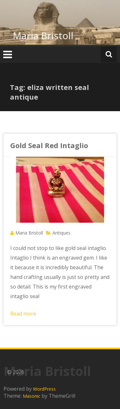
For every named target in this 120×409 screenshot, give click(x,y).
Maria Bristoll (43, 35)
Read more (23, 313)
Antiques (61, 233)
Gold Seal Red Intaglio (49, 145)
